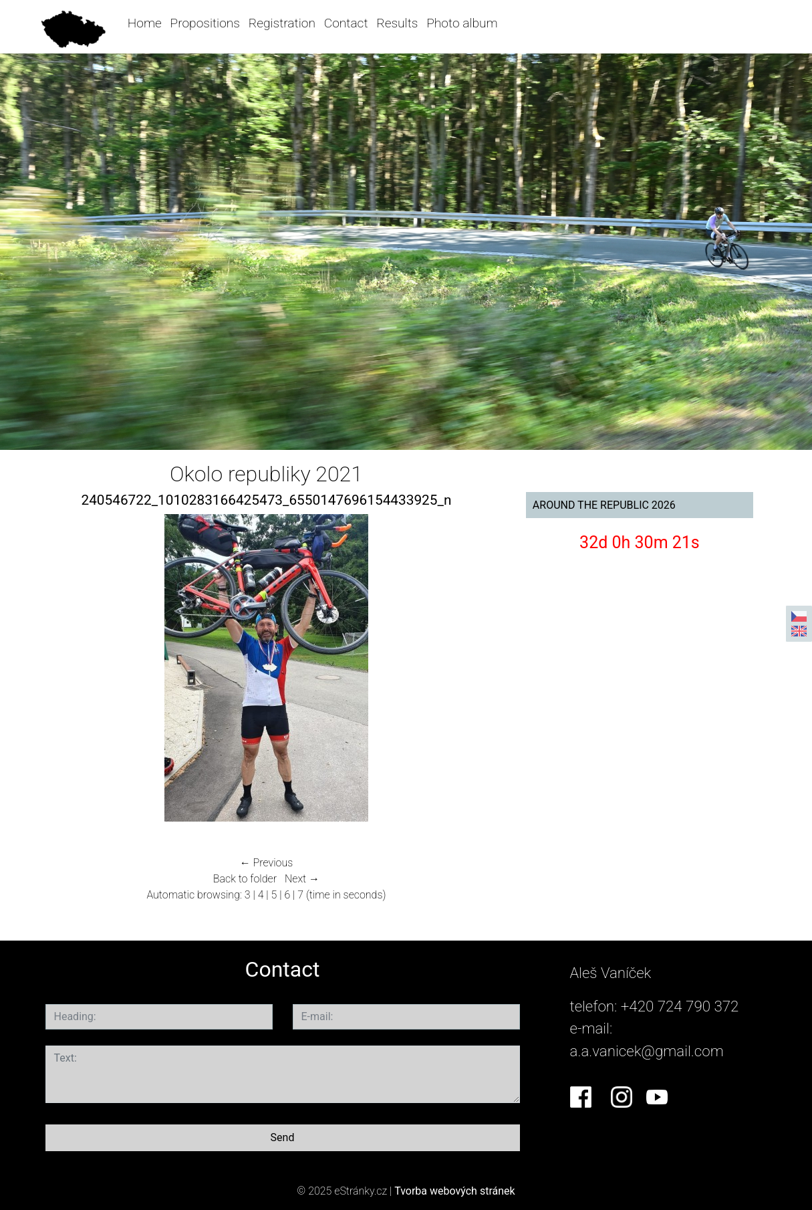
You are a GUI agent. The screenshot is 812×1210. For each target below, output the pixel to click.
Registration (282, 23)
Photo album (461, 23)
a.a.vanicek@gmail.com (647, 1051)
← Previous (266, 862)
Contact (346, 23)
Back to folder (245, 878)
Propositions (205, 23)
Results (397, 23)
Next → (302, 878)
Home (145, 23)
